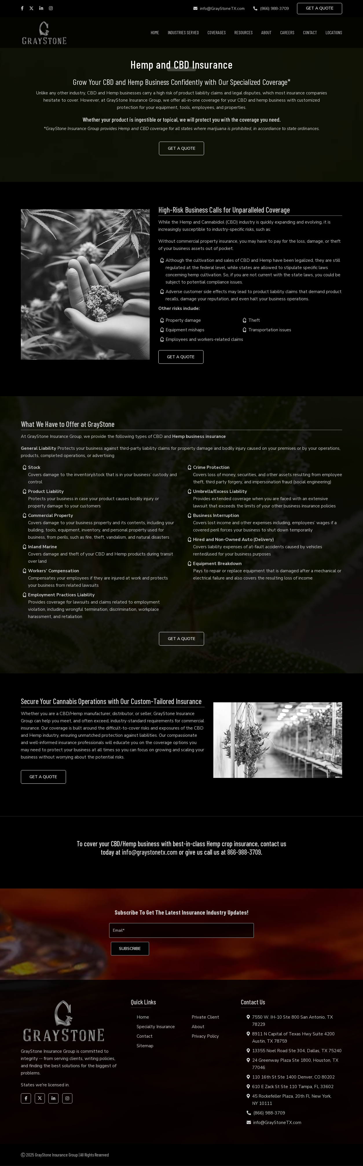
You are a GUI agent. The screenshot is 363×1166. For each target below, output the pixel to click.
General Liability (38, 449)
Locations (334, 32)
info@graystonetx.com (149, 852)
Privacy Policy (205, 1036)
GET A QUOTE (319, 8)
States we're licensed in (45, 1085)
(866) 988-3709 (270, 8)
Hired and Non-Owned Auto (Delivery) (233, 540)
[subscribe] (131, 949)
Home (155, 32)
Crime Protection (211, 468)
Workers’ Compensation (53, 571)
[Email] (181, 930)
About (266, 32)
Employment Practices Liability (61, 595)
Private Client (205, 1017)
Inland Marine (42, 547)
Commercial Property (50, 516)
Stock (34, 468)
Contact (310, 32)
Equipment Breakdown (217, 564)
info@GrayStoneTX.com (218, 8)
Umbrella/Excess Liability (220, 492)
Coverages (217, 32)
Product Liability (46, 492)
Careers (287, 32)
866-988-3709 (244, 852)
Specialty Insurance (156, 1027)
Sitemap (145, 1046)
